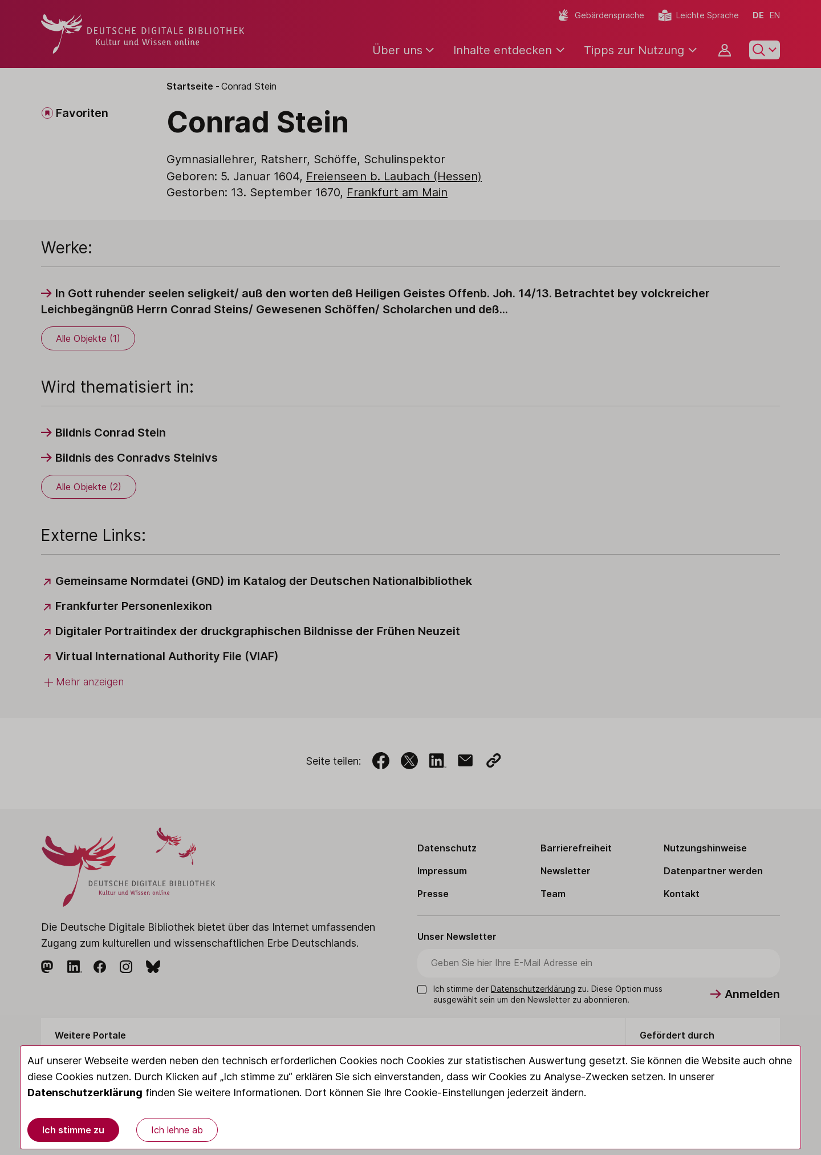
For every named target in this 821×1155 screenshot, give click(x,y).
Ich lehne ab (177, 1130)
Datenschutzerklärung (85, 1093)
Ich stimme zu (73, 1130)
